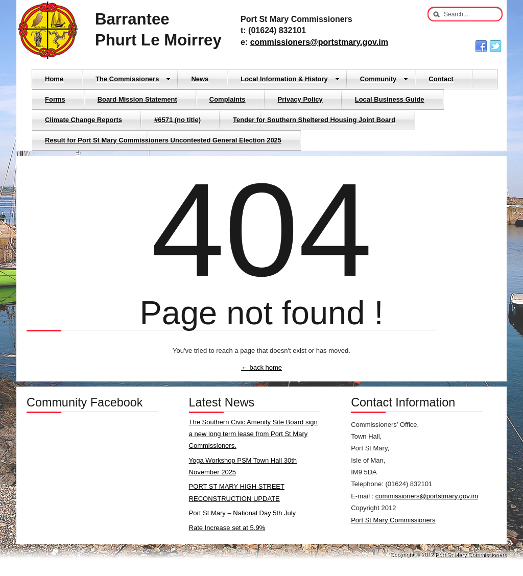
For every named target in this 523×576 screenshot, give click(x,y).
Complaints (227, 99)
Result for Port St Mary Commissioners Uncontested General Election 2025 (163, 140)
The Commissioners (133, 79)
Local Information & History (290, 79)
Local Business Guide (389, 99)
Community (384, 79)
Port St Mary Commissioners (393, 520)
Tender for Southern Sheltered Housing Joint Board (314, 120)
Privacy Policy (300, 99)
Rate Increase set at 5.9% (227, 528)
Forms (55, 99)
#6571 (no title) (177, 120)
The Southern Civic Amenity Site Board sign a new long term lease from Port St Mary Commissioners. (253, 434)
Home (54, 79)
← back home (261, 367)
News (199, 79)
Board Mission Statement (137, 99)
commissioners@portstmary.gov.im (319, 42)
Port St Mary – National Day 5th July (242, 513)
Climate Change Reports (83, 120)
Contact (441, 79)
